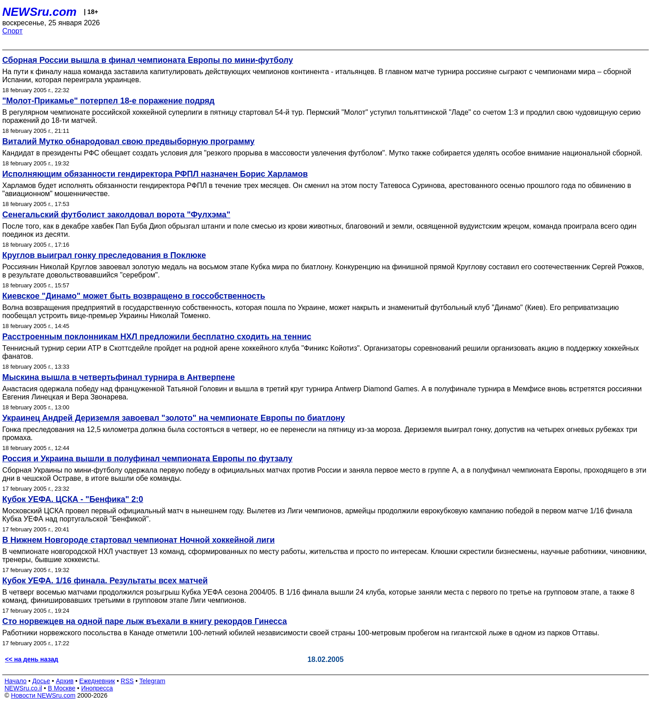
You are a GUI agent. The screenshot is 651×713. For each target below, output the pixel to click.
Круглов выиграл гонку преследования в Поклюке (104, 255)
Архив (65, 681)
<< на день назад (31, 659)
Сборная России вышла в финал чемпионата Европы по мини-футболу (147, 60)
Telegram (153, 681)
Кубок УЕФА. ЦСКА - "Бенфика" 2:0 (72, 499)
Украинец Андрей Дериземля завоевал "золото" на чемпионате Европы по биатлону (173, 417)
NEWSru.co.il (23, 688)
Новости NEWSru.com (43, 695)
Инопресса (97, 688)
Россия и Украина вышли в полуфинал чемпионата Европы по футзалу (147, 458)
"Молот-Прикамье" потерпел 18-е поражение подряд (108, 100)
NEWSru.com (39, 12)
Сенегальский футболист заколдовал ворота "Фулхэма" (116, 214)
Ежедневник (97, 681)
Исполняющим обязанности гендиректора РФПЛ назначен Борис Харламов (155, 173)
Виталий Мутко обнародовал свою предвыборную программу (128, 141)
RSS (127, 681)
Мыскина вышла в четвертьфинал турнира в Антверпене (118, 377)
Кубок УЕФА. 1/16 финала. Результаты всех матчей (105, 580)
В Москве (61, 688)
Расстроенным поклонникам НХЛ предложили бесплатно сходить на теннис (157, 336)
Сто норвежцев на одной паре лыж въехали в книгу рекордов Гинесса (144, 621)
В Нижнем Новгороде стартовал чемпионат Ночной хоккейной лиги (138, 539)
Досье (41, 681)
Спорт (12, 31)
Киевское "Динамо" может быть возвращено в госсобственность (133, 295)
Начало (16, 681)
